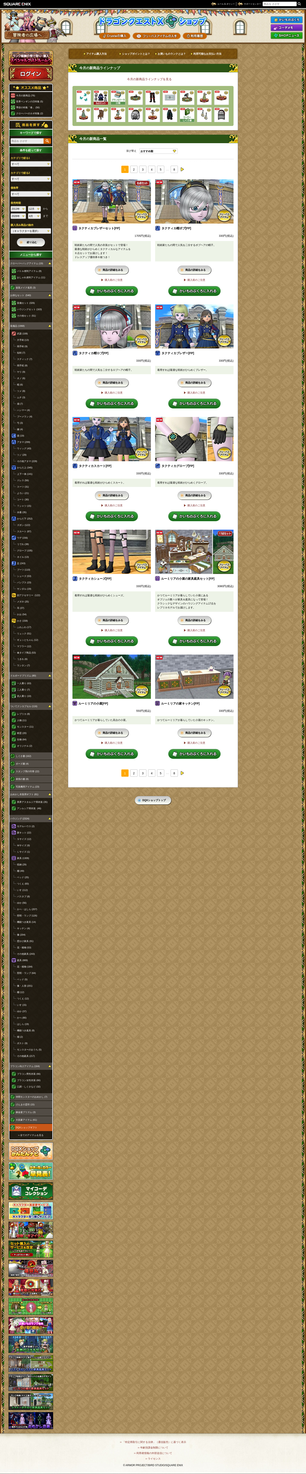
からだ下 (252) (25, 518)
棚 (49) (20, 871)
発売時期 (16, 202)
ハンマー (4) (23, 410)
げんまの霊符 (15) (25, 1104)
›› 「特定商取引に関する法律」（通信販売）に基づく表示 (153, 1442)
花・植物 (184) (25, 966)
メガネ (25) (23, 601)
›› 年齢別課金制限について (153, 1447)
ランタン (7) (23, 665)
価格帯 (14, 187)
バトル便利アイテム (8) (29, 271)
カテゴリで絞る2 (20, 172)
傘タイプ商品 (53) (26, 652)
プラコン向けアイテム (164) (25, 1066)
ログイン (30, 73)
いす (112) (22, 890)
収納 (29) (22, 864)
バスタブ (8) (23, 896)
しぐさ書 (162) (23, 756)
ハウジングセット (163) (29, 309)
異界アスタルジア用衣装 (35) (32, 802)
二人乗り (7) (23, 689)
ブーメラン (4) (24, 416)
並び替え (131, 150)
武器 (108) (22, 333)
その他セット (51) (26, 315)
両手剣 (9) (22, 346)
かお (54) (22, 614)
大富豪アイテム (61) (26, 1120)
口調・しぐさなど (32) (29, 1086)
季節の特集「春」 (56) (28, 107)
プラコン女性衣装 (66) (29, 1080)
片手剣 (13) (23, 340)
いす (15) (22, 1005)
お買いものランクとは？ (172, 53)
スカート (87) (24, 531)
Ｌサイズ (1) (23, 851)
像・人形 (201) (25, 986)
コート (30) (23, 499)
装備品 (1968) (17, 326)
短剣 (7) (21, 352)
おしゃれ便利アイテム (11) (31, 277)
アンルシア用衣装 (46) (29, 808)
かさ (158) (22, 620)
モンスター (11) (25, 726)
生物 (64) (22, 739)
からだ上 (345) (25, 467)
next (182, 169)
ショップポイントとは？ (136, 53)
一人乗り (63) (24, 683)
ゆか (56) (22, 903)
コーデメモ (287, 27)
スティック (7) (24, 359)
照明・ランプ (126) (27, 915)
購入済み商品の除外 (22, 225)
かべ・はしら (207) (27, 909)
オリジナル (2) (24, 746)
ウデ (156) (22, 538)
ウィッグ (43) (24, 448)
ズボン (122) (23, 525)
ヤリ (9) (21, 372)
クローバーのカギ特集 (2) (29, 113)
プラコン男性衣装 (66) (29, 1074)
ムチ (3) (21, 397)
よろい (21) (23, 493)
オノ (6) (21, 378)
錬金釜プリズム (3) (26, 1112)
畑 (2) (20, 1037)
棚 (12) (20, 992)
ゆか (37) (22, 1011)
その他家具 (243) (26, 954)
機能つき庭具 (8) (26, 1030)
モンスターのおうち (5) (29, 1049)
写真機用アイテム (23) (27, 786)
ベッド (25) (23, 877)
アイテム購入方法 (96, 53)
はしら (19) (23, 1024)
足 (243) (21, 563)
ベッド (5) (22, 979)
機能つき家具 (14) (26, 922)
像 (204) (21, 934)
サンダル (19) (24, 589)
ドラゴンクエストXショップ (153, 21)
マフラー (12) (24, 646)
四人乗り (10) (24, 696)
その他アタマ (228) (27, 461)
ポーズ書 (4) (22, 763)
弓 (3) (20, 423)
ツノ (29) (22, 455)
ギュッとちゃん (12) (27, 640)
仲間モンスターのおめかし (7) (31, 1097)
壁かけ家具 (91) (25, 941)
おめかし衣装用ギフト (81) (24, 794)
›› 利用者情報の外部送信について (153, 1453)
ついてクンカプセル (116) (23, 706)
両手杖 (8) (22, 365)
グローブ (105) (25, 550)
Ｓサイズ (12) (24, 839)
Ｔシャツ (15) (24, 506)
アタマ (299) (23, 442)
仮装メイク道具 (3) (26, 287)
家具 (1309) (23, 858)
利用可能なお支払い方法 (207, 53)
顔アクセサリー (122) (28, 595)
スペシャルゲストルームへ (30, 58)
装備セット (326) (26, 303)
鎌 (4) (20, 429)
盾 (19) (20, 435)
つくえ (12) (23, 998)
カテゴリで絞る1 (20, 158)
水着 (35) (22, 512)
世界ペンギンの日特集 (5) (29, 101)
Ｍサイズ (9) (23, 845)
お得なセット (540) (20, 295)
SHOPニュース (287, 35)
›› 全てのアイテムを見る (31, 1135)
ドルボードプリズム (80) (23, 675)
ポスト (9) (22, 1043)
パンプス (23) (24, 582)
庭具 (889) (22, 960)
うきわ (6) (22, 659)
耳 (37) (20, 608)
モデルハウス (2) (26, 826)
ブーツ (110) (23, 569)
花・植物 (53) (24, 947)
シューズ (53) (24, 576)
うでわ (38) (23, 544)
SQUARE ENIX (17, 4)
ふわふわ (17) (24, 627)
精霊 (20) (22, 733)
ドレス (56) (23, 480)
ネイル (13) (23, 557)
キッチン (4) (23, 928)
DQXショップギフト (26, 1127)
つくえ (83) (23, 883)
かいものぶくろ (287, 19)
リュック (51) (24, 633)
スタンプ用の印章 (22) (27, 771)
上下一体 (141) (25, 474)
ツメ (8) (21, 391)
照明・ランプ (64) (26, 973)
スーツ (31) (23, 486)
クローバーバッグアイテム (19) (26, 263)
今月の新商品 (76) (25, 95)
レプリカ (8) (23, 714)
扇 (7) (20, 403)
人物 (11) (22, 720)
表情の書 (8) (22, 779)
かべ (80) (22, 1017)
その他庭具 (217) (26, 1056)
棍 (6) (20, 384)
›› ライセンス (152, 1458)
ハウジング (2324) (19, 818)
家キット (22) (24, 832)
